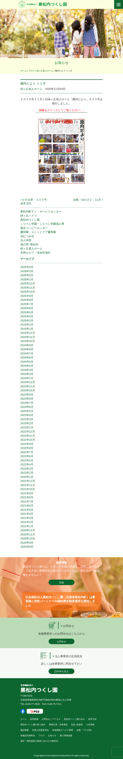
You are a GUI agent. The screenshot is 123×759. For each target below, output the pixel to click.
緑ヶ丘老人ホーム (31, 88)
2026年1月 (26, 279)
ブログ (41, 735)
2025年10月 (27, 291)
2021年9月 (26, 493)
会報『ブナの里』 (85, 730)
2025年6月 (26, 308)
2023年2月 (26, 423)
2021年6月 (26, 505)
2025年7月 (26, 304)
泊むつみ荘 (27, 236)
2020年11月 (27, 534)
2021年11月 (27, 485)
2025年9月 (26, 295)
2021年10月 (27, 489)
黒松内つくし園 (30, 219)
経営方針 (92, 719)
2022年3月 (26, 468)
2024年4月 (26, 365)
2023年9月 (26, 394)
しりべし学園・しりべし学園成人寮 (42, 223)
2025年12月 (27, 283)
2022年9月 (26, 444)
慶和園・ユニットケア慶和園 (38, 232)
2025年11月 (27, 287)
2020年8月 (26, 546)
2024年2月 (26, 374)
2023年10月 (27, 390)
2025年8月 (26, 300)
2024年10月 (27, 341)
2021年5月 (26, 509)
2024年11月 (27, 337)
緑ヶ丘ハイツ (28, 215)
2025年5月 (26, 312)
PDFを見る (62, 671)
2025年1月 (26, 328)
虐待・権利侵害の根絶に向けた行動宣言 (39, 741)
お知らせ (52, 735)
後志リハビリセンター (34, 228)
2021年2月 (26, 522)
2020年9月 (26, 542)
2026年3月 (26, 271)
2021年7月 (26, 501)
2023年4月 (26, 415)
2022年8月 (26, 448)
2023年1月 (26, 427)
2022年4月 (26, 464)
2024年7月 (26, 353)
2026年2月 (26, 275)
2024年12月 (27, 332)
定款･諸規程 (77, 724)
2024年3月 (26, 370)
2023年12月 (27, 382)
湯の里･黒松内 (29, 244)
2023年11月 (27, 386)
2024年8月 (26, 349)
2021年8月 (26, 497)
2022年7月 (26, 452)
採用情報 (34, 719)
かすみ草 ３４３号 (33, 199)
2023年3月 (26, 419)
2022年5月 (26, 460)
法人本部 (25, 240)
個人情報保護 (66, 735)
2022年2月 (26, 472)
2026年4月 (26, 267)
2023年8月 (26, 398)
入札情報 (90, 724)
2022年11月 (27, 435)
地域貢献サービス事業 (62, 730)
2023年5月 (26, 411)
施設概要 (24, 730)
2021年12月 (27, 481)
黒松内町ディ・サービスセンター (41, 211)
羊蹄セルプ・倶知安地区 (35, 252)
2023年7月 (26, 402)
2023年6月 (26, 406)
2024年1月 (26, 378)
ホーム (23, 719)
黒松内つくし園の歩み (74, 719)
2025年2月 (26, 324)
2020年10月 (27, 538)
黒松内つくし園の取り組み (33, 724)
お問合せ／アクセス (51, 719)
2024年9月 (26, 345)
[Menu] (118, 4)
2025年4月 (26, 316)
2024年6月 (26, 357)
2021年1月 (26, 526)
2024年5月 (26, 361)
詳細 (61, 582)
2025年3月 (26, 320)
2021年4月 (26, 513)
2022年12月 (27, 431)
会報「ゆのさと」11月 (88, 199)
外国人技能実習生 (40, 730)
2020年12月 (27, 530)
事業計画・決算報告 (58, 724)
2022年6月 (26, 456)
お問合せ (61, 641)
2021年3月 (26, 518)
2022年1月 (26, 476)
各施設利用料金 (27, 735)
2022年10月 (27, 439)
